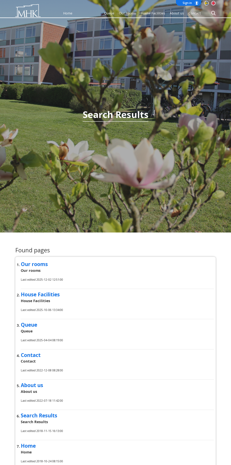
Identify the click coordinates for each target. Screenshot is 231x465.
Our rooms (127, 13)
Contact (195, 13)
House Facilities (153, 13)
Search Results (39, 415)
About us (177, 13)
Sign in (187, 3)
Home (67, 13)
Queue (109, 13)
